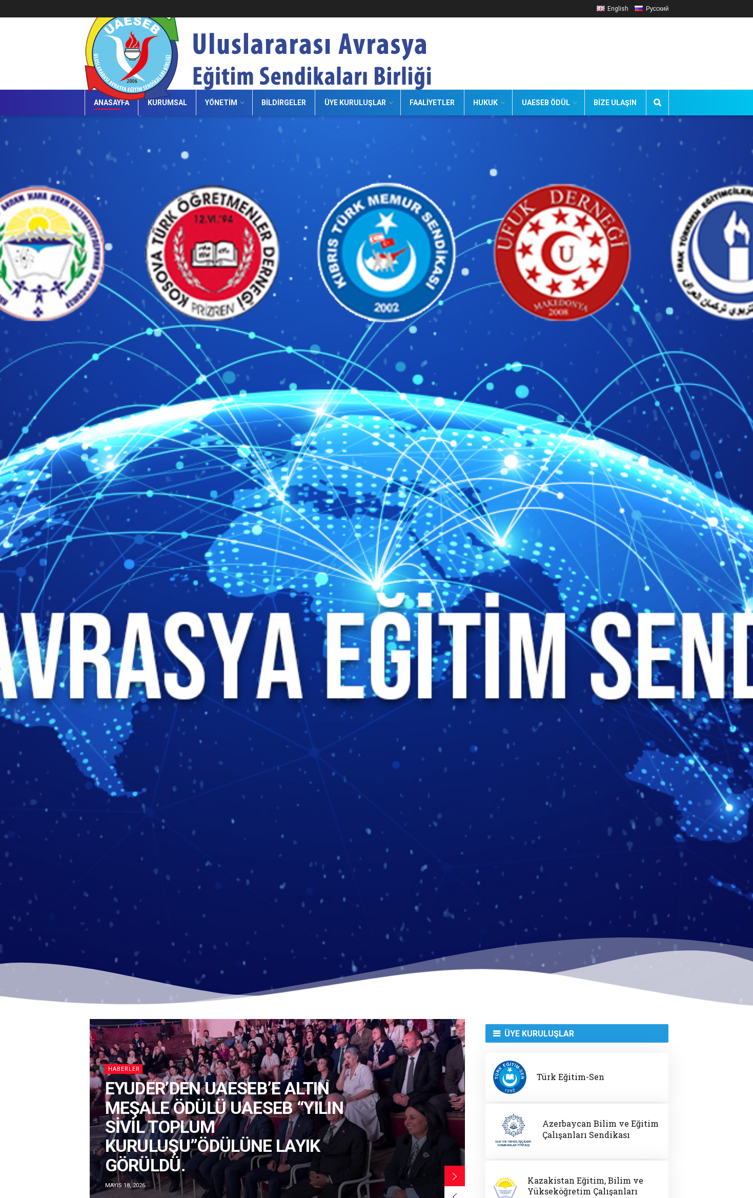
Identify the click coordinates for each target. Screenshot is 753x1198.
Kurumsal (167, 102)
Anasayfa (111, 102)
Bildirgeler (283, 102)
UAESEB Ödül (546, 102)
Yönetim (221, 102)
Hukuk (485, 102)
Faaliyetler (432, 102)
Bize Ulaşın (615, 102)
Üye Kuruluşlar (355, 102)
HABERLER (124, 1069)
